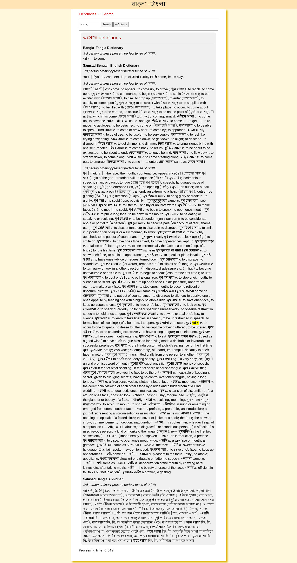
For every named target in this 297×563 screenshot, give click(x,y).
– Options (121, 24)
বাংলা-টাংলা (148, 4)
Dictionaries (87, 14)
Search (108, 14)
